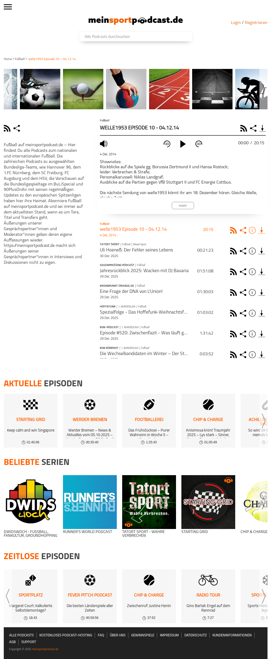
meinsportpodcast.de (45, 649)
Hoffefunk (107, 307)
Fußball (20, 59)
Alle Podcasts (21, 635)
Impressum (169, 635)
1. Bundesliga (126, 307)
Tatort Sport (109, 244)
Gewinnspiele (142, 635)
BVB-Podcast (109, 327)
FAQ (101, 635)
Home (8, 59)
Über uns (117, 635)
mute (104, 144)
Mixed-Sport (139, 244)
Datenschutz (195, 635)
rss (7, 128)
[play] (183, 144)
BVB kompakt (109, 348)
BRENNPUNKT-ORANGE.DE (117, 286)
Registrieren (256, 23)
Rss (234, 230)
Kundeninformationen (232, 635)
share (17, 128)
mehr (183, 206)
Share (253, 128)
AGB (12, 642)
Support (28, 642)
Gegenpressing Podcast (117, 265)
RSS (244, 128)
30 (167, 144)
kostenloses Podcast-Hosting (65, 635)
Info (253, 230)
